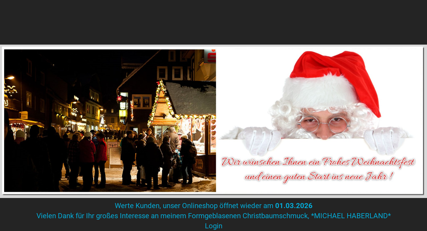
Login (213, 226)
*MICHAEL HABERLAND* (350, 216)
